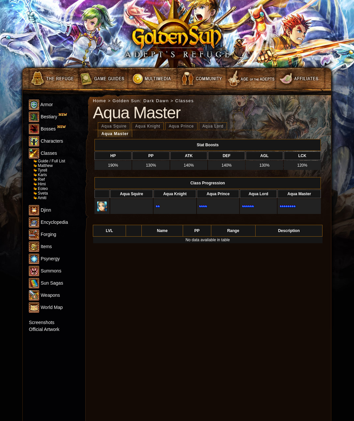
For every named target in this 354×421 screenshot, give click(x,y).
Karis (40, 175)
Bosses (47, 128)
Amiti (40, 198)
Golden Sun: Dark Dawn (141, 100)
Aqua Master (115, 133)
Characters (46, 141)
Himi (40, 184)
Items (40, 246)
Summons (45, 270)
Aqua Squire (114, 126)
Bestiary (48, 116)
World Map (46, 307)
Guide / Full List (49, 161)
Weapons (44, 295)
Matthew (43, 165)
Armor (41, 104)
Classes (43, 153)
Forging (42, 234)
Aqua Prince (181, 126)
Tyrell (40, 170)
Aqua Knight (147, 126)
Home (99, 100)
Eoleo (41, 188)
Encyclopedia (48, 222)
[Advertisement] (48, 381)
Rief (39, 179)
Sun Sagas (46, 283)
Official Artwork (44, 329)
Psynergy (44, 258)
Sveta (41, 193)
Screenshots (41, 322)
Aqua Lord (212, 126)
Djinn (40, 210)
